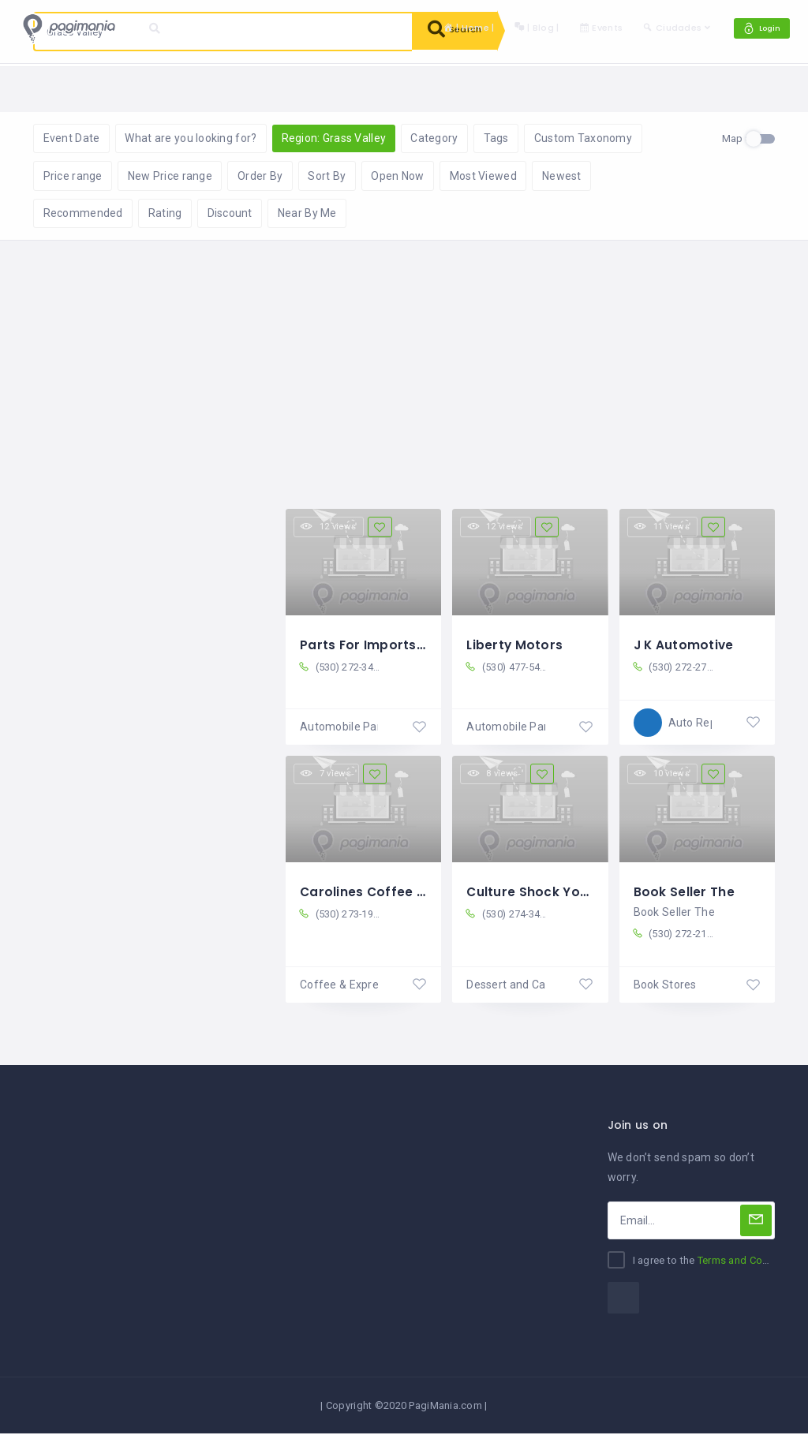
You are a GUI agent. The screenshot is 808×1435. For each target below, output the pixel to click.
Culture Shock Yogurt (537, 892)
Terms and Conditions (750, 1263)
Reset (179, 87)
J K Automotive (685, 646)
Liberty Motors (515, 646)
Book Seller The (684, 892)
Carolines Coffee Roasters (389, 892)
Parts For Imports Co (370, 646)
